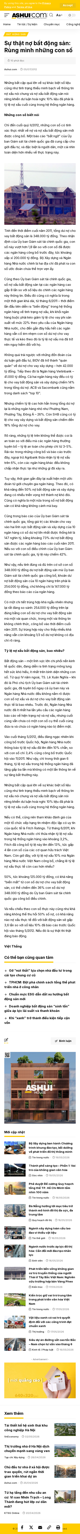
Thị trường (38, 1331)
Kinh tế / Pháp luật (42, 1349)
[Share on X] (31, 1527)
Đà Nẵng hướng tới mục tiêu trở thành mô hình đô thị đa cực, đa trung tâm (51, 1210)
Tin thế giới (38, 1238)
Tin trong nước (40, 1157)
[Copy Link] (49, 1527)
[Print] (58, 1527)
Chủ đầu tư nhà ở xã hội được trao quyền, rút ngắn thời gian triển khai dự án (26, 1472)
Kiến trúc (37, 1286)
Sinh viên (37, 1260)
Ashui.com (10, 69)
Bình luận (63, 1041)
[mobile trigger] (8, 15)
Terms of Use (24, 7)
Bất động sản (16, 34)
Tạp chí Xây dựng (14, 1457)
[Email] (40, 1527)
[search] (51, 15)
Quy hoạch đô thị (42, 1220)
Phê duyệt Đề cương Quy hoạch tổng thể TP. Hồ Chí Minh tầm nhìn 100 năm (51, 1188)
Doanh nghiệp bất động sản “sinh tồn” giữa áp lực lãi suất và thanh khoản (36, 1008)
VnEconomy (11, 1436)
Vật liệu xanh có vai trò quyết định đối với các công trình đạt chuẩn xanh (50, 1322)
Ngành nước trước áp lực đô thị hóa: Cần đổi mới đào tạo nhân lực (50, 1251)
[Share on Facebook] (22, 1527)
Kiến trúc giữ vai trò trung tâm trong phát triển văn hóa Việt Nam (50, 1299)
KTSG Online (11, 1513)
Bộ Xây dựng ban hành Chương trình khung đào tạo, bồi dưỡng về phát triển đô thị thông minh (51, 1147)
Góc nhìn (37, 1175)
